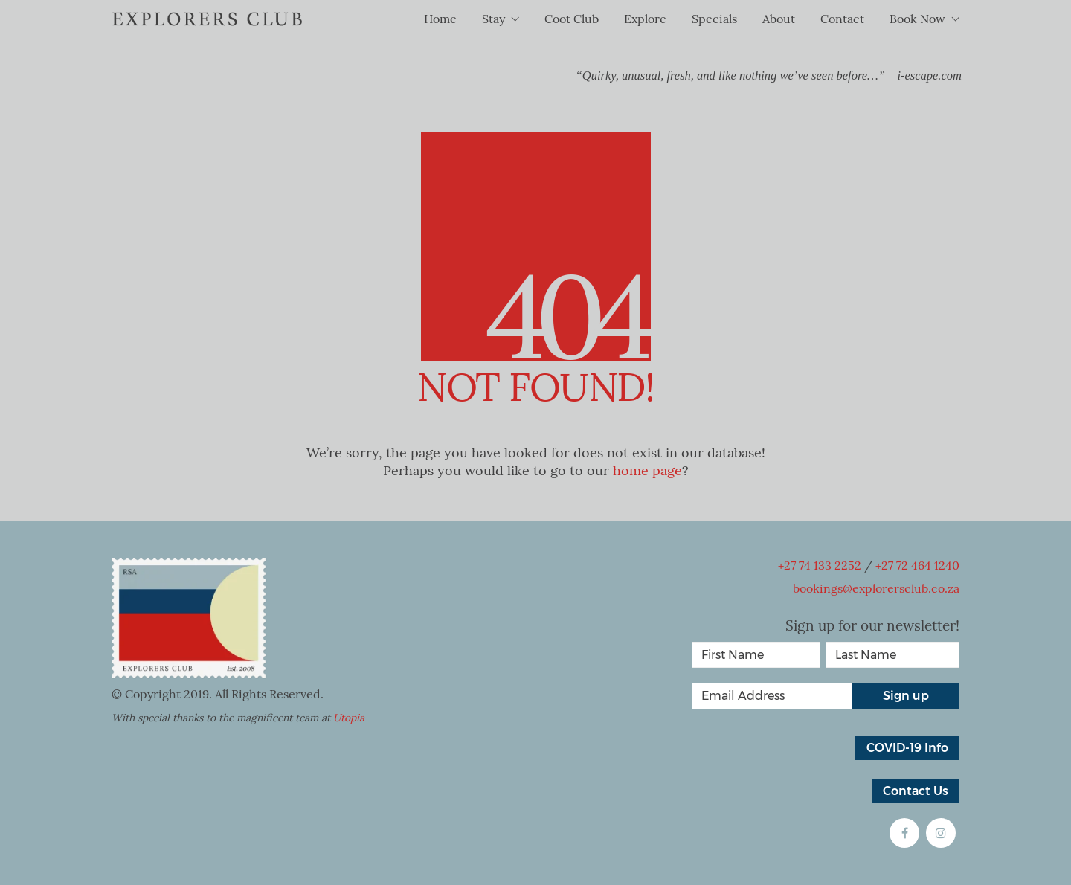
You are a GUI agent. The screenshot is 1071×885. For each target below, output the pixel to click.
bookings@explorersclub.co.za (876, 589)
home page (647, 471)
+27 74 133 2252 (819, 566)
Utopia (348, 718)
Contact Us (915, 791)
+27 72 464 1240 (917, 566)
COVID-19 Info (907, 748)
